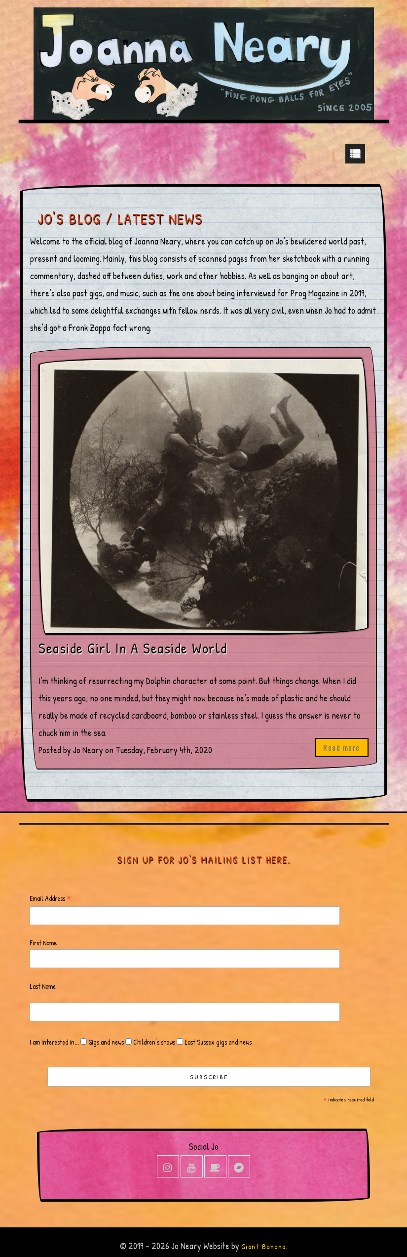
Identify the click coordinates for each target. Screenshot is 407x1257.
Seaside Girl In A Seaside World (132, 648)
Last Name (43, 986)
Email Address (50, 898)
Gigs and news (105, 1042)
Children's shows (153, 1042)
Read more (341, 747)
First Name (43, 942)
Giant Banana (263, 1246)
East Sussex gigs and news (217, 1042)
